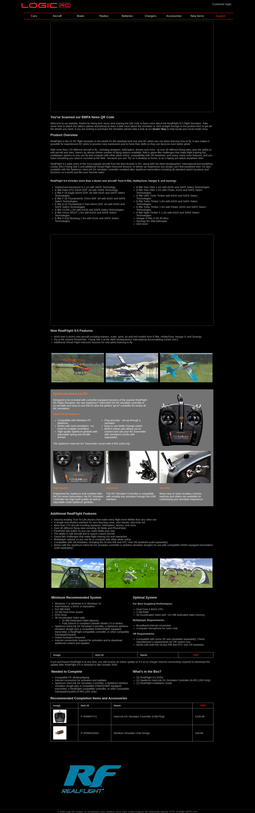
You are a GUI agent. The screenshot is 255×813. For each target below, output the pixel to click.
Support (220, 15)
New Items (197, 15)
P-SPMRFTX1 (89, 716)
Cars (34, 15)
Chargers (150, 15)
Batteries (127, 15)
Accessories (174, 15)
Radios (104, 15)
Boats (80, 15)
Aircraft (57, 15)
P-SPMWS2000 (90, 733)
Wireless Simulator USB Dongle (132, 733)
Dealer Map (159, 129)
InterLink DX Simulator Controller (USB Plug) (139, 716)
